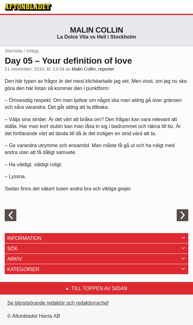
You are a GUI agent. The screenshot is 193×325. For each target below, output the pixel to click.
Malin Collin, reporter (93, 69)
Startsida (14, 50)
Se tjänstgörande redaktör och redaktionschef (58, 303)
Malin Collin (96, 30)
